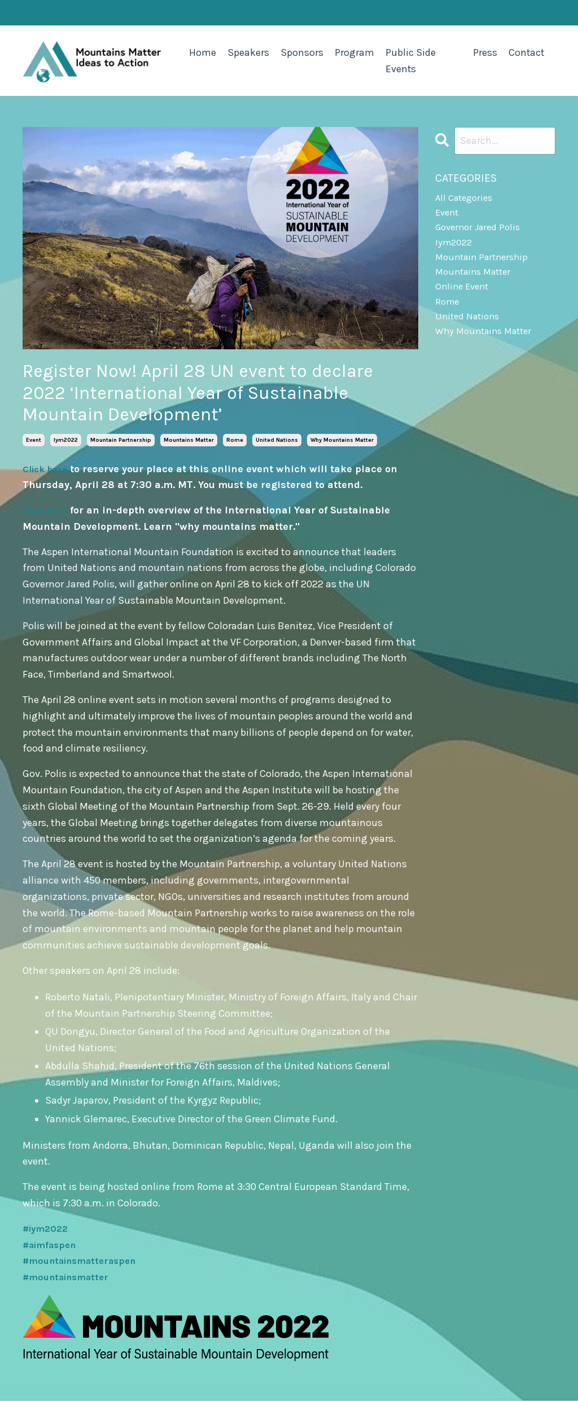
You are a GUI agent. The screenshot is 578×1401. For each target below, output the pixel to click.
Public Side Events (411, 60)
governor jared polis (481, 231)
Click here (48, 468)
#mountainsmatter (70, 1276)
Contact (525, 52)
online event (464, 296)
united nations (277, 439)
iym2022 (66, 439)
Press (484, 52)
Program (354, 52)
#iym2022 (48, 1228)
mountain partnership (120, 439)
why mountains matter (342, 439)
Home (202, 52)
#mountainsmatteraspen (85, 1260)
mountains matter (189, 439)
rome (234, 439)
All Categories (466, 198)
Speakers (248, 52)
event (33, 439)
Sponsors (302, 52)
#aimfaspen (52, 1243)
